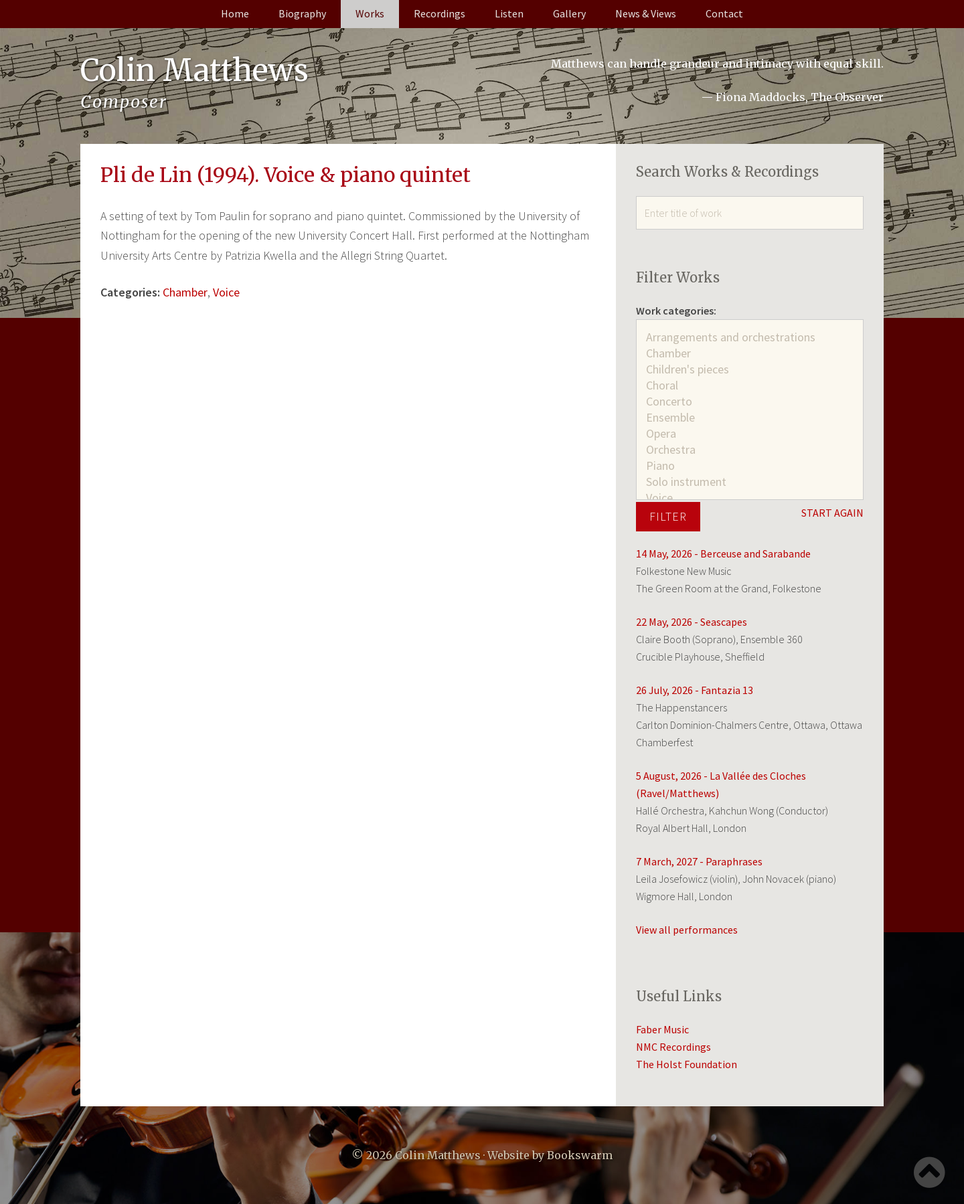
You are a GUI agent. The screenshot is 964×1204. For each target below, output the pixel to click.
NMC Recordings (673, 1046)
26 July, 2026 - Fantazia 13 (694, 690)
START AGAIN (832, 512)
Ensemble (750, 418)
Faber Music (662, 1029)
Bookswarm (580, 1155)
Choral (750, 385)
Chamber (185, 292)
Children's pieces (750, 369)
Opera (750, 434)
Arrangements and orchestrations (750, 337)
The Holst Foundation (686, 1064)
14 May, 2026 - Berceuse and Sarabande (723, 553)
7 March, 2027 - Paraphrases (699, 861)
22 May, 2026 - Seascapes (691, 621)
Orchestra (750, 450)
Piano (750, 466)
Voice (226, 292)
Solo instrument (750, 482)
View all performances (687, 929)
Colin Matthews (198, 70)
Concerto (750, 402)
